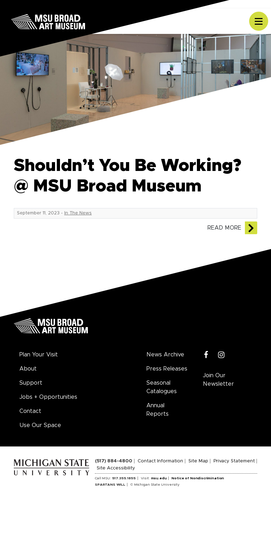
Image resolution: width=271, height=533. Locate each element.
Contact (30, 411)
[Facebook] (206, 355)
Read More (224, 228)
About (28, 369)
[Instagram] (221, 355)
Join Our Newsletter (218, 380)
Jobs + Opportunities (48, 397)
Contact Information (160, 461)
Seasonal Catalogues (161, 387)
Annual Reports (157, 410)
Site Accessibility (116, 468)
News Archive (165, 354)
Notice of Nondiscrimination (197, 478)
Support (30, 383)
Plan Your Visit (38, 354)
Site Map (198, 461)
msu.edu (159, 478)
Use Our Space (40, 425)
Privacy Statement (234, 461)
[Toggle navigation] (258, 21)
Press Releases (166, 369)
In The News (78, 213)
